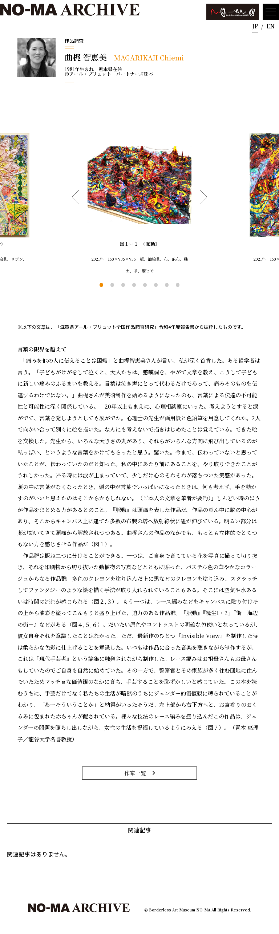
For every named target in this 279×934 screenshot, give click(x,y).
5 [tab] (145, 284)
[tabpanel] (139, 204)
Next (203, 197)
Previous (75, 197)
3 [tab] (123, 284)
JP (255, 26)
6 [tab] (155, 284)
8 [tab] (177, 284)
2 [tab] (112, 284)
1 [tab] (101, 284)
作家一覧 (135, 773)
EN (270, 26)
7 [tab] (166, 284)
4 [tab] (134, 284)
